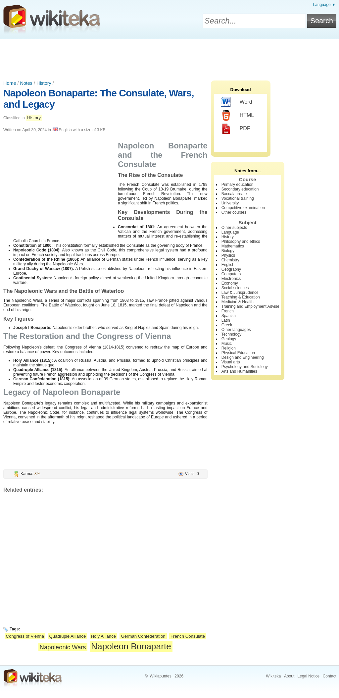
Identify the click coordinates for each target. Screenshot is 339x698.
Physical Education (238, 352)
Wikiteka (273, 676)
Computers (231, 274)
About (289, 676)
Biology (227, 250)
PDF (235, 129)
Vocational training (237, 198)
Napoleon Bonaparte (131, 646)
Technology (231, 334)
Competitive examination (243, 207)
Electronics (231, 278)
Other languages (236, 329)
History (43, 83)
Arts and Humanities (239, 371)
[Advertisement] (169, 57)
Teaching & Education (240, 297)
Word (236, 102)
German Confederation (143, 636)
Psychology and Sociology (244, 366)
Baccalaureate (234, 193)
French (227, 311)
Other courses (233, 212)
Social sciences (235, 288)
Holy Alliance (103, 636)
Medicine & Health (237, 301)
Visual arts (230, 362)
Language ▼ (324, 4)
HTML (237, 115)
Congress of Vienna (25, 636)
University (230, 203)
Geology (228, 339)
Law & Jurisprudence (240, 292)
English (227, 264)
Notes (26, 83)
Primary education (237, 184)
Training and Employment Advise (250, 306)
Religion (228, 348)
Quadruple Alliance (67, 636)
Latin (225, 320)
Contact (329, 676)
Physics (228, 255)
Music (226, 343)
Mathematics (232, 246)
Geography (231, 269)
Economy (229, 283)
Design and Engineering (242, 357)
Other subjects (234, 227)
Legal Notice (309, 676)
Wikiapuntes (160, 676)
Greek (226, 325)
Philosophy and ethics (240, 241)
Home (9, 83)
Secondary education (240, 189)
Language (230, 232)
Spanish (228, 315)
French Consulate (187, 636)
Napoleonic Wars (63, 647)
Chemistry (230, 260)
